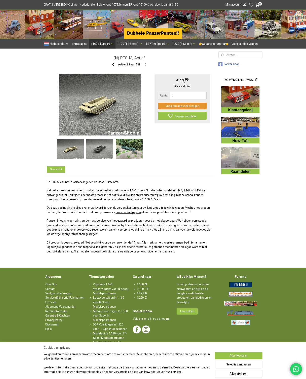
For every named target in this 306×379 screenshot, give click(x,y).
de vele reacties (196, 229)
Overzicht (56, 169)
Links (48, 328)
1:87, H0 (142, 293)
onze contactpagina (128, 212)
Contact (50, 288)
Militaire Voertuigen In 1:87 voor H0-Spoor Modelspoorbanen (108, 347)
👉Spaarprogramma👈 (213, 43)
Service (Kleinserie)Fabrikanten (64, 297)
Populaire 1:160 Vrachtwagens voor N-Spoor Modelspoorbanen (110, 289)
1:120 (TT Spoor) (129, 43)
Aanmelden (187, 311)
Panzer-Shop (228, 64)
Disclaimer (51, 324)
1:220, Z (142, 297)
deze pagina (58, 207)
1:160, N (142, 284)
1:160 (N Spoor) (102, 43)
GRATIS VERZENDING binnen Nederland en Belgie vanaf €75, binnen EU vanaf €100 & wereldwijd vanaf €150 (111, 4)
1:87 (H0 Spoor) (157, 43)
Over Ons (51, 284)
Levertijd (50, 302)
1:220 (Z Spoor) (184, 43)
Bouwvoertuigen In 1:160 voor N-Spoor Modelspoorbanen (108, 302)
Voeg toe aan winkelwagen (182, 105)
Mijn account (236, 4)
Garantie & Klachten (57, 315)
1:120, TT (143, 288)
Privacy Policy (53, 320)
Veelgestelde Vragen (244, 43)
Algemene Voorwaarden (60, 306)
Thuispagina (79, 43)
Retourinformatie (56, 311)
